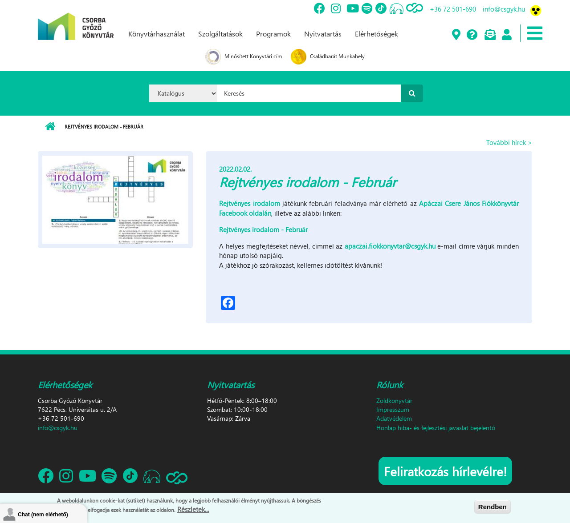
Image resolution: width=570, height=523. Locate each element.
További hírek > (509, 142)
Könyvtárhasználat (156, 33)
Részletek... (193, 509)
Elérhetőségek (376, 33)
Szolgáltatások (220, 33)
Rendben (492, 507)
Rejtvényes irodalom (249, 203)
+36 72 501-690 (453, 8)
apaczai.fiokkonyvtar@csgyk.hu (390, 245)
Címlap (50, 127)
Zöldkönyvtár (394, 400)
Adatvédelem (394, 418)
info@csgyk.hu (504, 8)
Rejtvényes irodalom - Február (263, 229)
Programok (273, 33)
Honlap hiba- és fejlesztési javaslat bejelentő (435, 427)
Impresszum (392, 409)
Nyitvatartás (323, 33)
